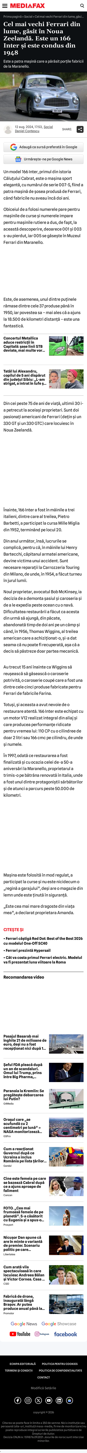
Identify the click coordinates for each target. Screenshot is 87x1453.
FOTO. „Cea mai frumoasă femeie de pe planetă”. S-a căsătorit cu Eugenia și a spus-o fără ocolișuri (23, 1214)
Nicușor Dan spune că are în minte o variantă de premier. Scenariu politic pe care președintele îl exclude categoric (23, 1244)
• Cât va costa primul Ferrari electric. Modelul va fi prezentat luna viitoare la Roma (42, 960)
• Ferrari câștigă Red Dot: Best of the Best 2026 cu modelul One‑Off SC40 (43, 941)
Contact (43, 1377)
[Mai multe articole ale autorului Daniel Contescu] (8, 129)
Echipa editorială (23, 1364)
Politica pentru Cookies (60, 1364)
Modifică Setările (43, 1388)
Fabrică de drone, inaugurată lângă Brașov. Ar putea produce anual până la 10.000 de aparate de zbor (22, 1302)
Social (28, 16)
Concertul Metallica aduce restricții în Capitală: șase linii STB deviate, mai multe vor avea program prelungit (24, 344)
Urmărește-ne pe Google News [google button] (43, 159)
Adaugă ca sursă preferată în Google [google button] (43, 147)
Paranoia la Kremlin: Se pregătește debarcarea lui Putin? (23, 1095)
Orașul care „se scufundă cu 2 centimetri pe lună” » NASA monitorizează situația (22, 1126)
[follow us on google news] (24, 1324)
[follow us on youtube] (20, 1334)
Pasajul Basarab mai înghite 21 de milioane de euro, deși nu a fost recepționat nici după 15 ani (24, 1042)
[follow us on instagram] (42, 1334)
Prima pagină (12, 16)
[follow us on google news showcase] (59, 1324)
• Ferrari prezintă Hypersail (27, 950)
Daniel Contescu (27, 131)
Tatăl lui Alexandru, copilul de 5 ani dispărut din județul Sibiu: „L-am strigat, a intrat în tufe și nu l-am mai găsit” (24, 377)
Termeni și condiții (19, 1370)
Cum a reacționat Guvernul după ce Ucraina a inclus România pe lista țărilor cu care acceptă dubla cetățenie (23, 1155)
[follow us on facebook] (65, 1334)
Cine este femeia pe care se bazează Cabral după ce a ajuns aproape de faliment (24, 1185)
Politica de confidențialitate (60, 1370)
